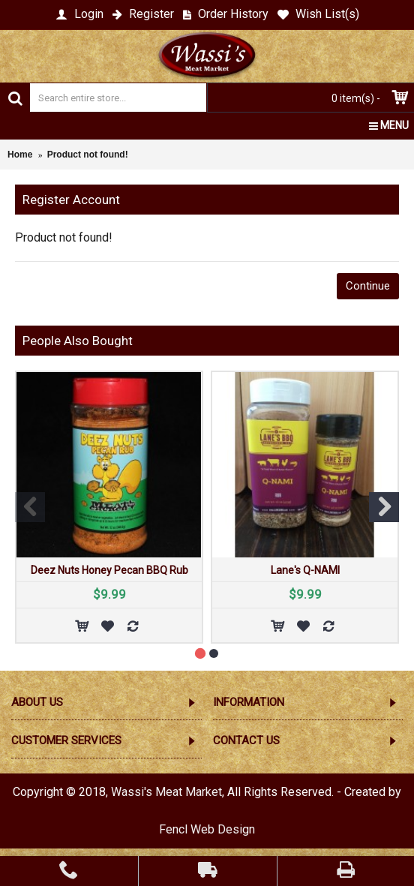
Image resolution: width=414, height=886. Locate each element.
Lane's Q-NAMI (305, 570)
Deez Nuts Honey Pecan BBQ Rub (109, 570)
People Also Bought (77, 340)
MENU (389, 125)
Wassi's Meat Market (166, 792)
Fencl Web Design (207, 829)
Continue (368, 286)
